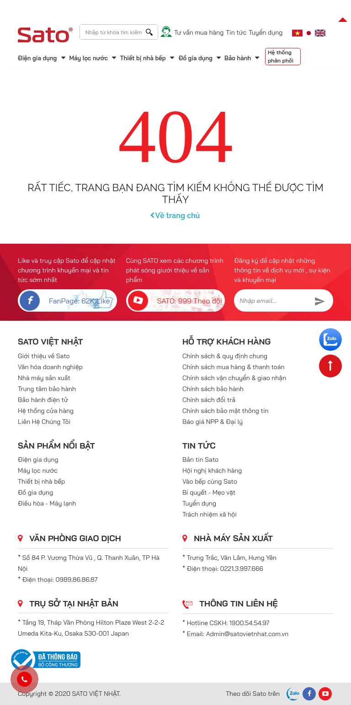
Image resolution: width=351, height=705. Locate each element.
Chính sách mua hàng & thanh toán (233, 367)
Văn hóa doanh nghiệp (50, 367)
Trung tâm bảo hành (47, 389)
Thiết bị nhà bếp (143, 58)
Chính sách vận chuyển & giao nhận (234, 378)
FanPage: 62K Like (64, 300)
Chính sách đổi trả (208, 400)
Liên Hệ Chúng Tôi (44, 422)
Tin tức (236, 32)
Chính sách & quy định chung (224, 356)
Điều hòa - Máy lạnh (47, 503)
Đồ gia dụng (196, 58)
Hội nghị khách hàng (212, 470)
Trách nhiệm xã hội (209, 514)
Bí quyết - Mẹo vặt (208, 492)
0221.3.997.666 (241, 568)
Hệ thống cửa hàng (46, 411)
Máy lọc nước (88, 58)
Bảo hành (237, 58)
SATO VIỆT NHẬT (50, 341)
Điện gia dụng (37, 58)
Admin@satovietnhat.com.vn (247, 634)
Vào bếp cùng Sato (209, 481)
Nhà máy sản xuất (44, 378)
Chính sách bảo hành (213, 389)
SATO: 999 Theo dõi (174, 300)
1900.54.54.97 (249, 623)
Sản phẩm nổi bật (56, 445)
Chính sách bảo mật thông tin (225, 411)
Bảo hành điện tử (43, 400)
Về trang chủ (175, 215)
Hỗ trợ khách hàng (226, 341)
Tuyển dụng (265, 32)
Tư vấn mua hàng (198, 32)
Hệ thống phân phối (280, 56)
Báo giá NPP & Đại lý (212, 422)
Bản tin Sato (200, 459)
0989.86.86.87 (77, 579)
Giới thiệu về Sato (44, 356)
